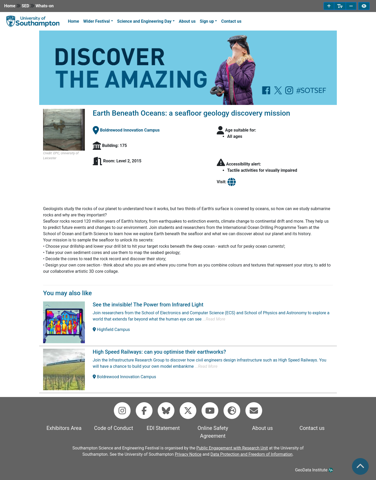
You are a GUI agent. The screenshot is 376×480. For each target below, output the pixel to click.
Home (9, 5)
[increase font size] (329, 6)
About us (187, 21)
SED (25, 5)
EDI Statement (163, 428)
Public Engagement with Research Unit (232, 448)
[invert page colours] (364, 6)
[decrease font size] (351, 6)
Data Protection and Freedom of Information (251, 454)
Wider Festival (96, 21)
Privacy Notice (188, 454)
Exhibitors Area (63, 428)
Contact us (231, 21)
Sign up (207, 21)
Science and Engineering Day (144, 21)
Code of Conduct (113, 428)
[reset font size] (340, 6)
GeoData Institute (314, 469)
